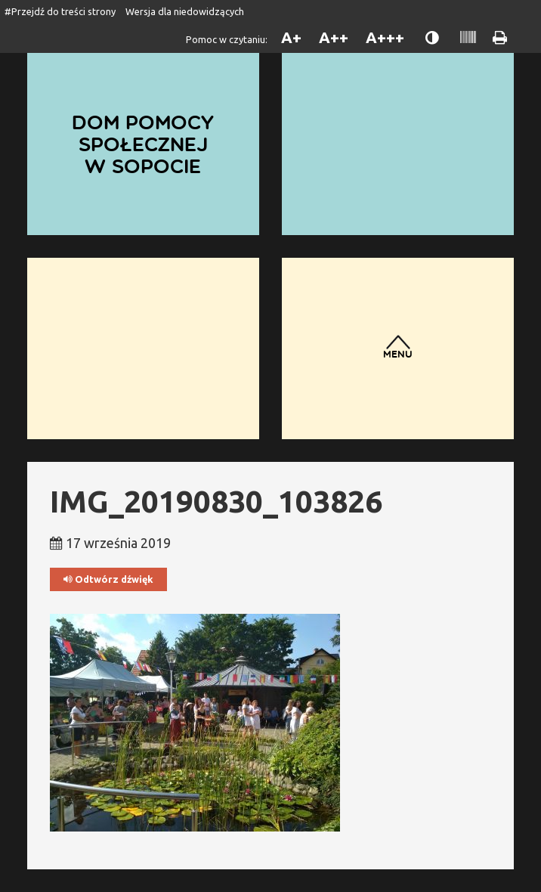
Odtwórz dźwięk (108, 579)
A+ (291, 37)
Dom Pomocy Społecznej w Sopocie (143, 143)
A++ (333, 37)
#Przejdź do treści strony (60, 11)
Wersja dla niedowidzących (184, 11)
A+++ (385, 37)
